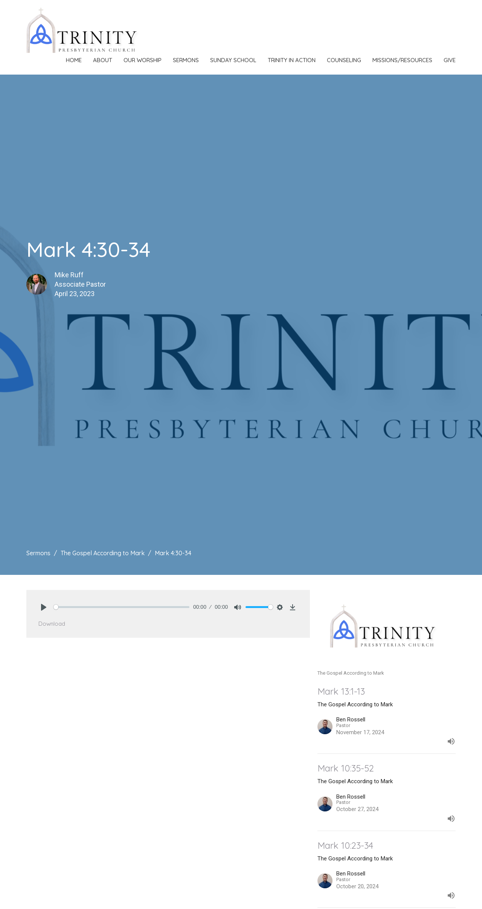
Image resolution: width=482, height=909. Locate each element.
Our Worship (143, 60)
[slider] (121, 607)
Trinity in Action (292, 60)
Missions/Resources (402, 60)
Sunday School (233, 60)
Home (74, 60)
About (102, 60)
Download (51, 623)
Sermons (186, 60)
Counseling (344, 60)
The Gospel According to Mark (103, 553)
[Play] (44, 607)
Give (450, 60)
